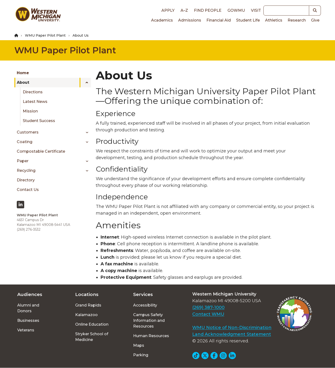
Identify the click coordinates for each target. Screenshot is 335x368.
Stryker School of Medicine (91, 337)
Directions (33, 92)
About (23, 82)
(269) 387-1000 (208, 307)
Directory (26, 180)
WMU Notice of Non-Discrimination (232, 327)
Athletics (273, 20)
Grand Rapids (88, 305)
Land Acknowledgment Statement (231, 334)
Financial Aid (218, 20)
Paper (22, 161)
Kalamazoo (86, 314)
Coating (24, 141)
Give (315, 20)
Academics (162, 20)
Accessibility (145, 305)
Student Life (248, 20)
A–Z (184, 10)
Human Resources (151, 336)
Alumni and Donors (28, 308)
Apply (168, 10)
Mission (30, 111)
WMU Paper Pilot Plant (45, 35)
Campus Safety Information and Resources (149, 320)
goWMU (236, 10)
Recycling (26, 170)
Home (23, 73)
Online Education (91, 324)
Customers (28, 132)
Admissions (189, 20)
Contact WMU (208, 314)
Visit (256, 10)
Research (297, 20)
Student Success (39, 120)
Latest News (35, 101)
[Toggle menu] (85, 82)
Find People (207, 10)
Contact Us (28, 189)
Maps (138, 345)
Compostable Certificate (41, 151)
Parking (140, 355)
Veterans (25, 330)
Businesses (28, 320)
